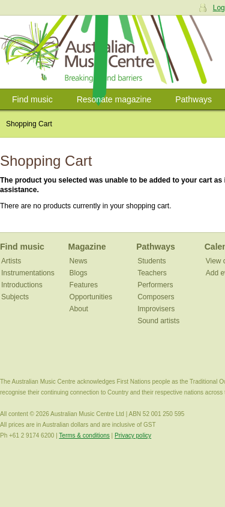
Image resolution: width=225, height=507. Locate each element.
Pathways (193, 99)
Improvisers (156, 309)
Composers (155, 297)
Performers (155, 285)
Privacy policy (133, 435)
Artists (11, 261)
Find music (32, 99)
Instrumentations (28, 273)
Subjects (15, 297)
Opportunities (91, 297)
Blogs (79, 273)
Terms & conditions (84, 435)
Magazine (87, 246)
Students (151, 261)
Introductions (22, 285)
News (79, 261)
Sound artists (158, 321)
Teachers (152, 273)
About (79, 309)
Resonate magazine (114, 99)
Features (84, 285)
